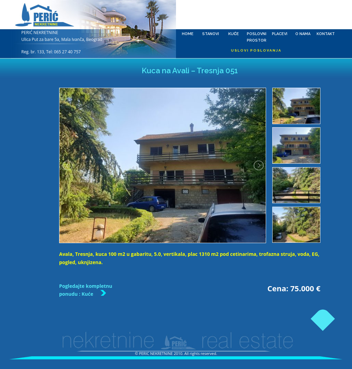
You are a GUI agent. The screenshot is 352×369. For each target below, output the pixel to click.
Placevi (279, 15)
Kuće (233, 15)
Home (187, 15)
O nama (302, 15)
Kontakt (325, 15)
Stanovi (210, 15)
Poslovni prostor (256, 15)
